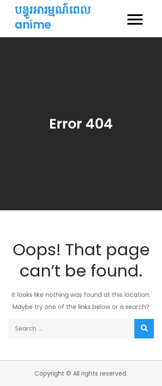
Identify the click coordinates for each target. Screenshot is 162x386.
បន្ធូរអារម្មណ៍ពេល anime (53, 17)
